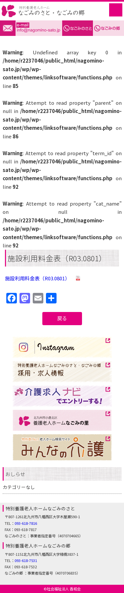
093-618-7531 (26, 560)
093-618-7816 (26, 523)
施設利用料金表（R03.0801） (37, 278)
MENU (115, 9)
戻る (62, 318)
